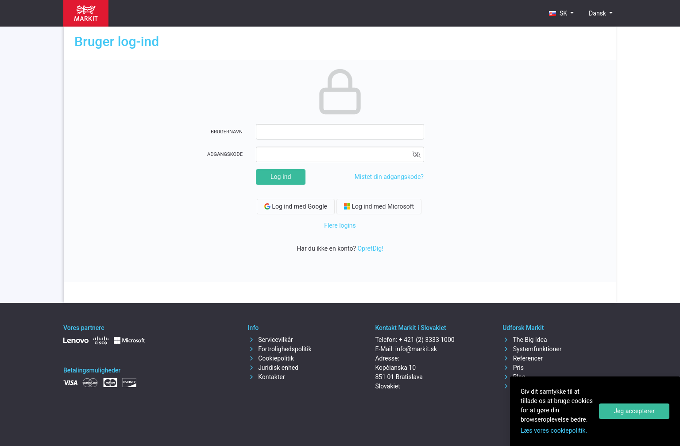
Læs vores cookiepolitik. (554, 430)
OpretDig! (370, 248)
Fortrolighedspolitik (280, 349)
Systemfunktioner (531, 349)
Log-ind (280, 176)
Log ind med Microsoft (379, 206)
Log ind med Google (295, 206)
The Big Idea (524, 339)
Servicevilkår (270, 339)
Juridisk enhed (273, 367)
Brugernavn (227, 132)
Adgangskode (225, 154)
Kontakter (266, 376)
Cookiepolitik (271, 358)
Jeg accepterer (634, 411)
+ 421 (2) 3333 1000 (427, 339)
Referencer (522, 358)
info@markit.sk (416, 349)
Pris (513, 367)
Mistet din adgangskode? (389, 176)
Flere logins (340, 225)
